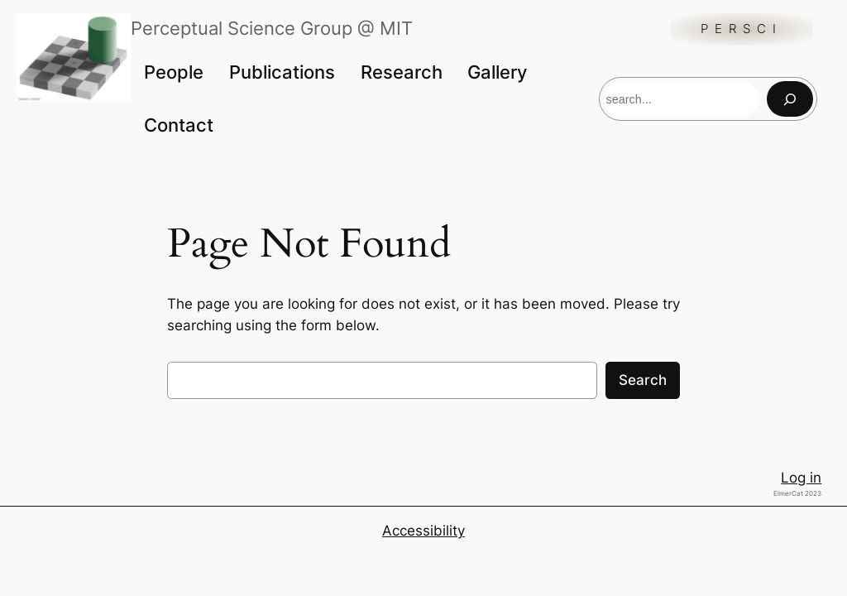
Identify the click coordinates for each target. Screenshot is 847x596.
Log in (801, 477)
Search (643, 380)
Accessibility (423, 530)
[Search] (790, 99)
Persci (741, 28)
